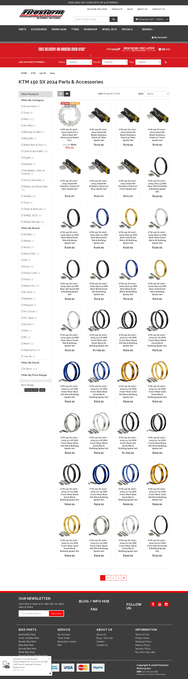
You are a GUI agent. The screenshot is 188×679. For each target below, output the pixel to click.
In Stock (30, 369)
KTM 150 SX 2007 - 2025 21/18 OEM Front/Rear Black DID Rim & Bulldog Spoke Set (128, 340)
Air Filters (30, 125)
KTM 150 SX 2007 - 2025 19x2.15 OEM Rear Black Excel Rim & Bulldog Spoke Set (99, 289)
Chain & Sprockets (36, 151)
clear (42, 390)
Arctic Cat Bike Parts (29, 638)
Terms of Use (142, 634)
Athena (29, 241)
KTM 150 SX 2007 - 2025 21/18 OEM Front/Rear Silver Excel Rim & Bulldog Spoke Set (98, 443)
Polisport (30, 305)
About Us (142, 9)
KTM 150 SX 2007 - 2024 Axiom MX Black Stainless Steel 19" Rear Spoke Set (128, 134)
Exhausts (30, 164)
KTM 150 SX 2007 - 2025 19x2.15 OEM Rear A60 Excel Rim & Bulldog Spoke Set (69, 289)
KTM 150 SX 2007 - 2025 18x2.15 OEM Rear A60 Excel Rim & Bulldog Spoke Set (157, 186)
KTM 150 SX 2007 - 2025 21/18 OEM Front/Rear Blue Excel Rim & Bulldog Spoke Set (98, 391)
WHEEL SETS (109, 29)
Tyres (75, 29)
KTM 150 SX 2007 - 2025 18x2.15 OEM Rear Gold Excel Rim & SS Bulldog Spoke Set (128, 237)
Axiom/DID (31, 253)
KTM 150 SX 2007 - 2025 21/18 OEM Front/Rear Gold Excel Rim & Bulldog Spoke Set (157, 391)
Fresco (29, 279)
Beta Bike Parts (26, 645)
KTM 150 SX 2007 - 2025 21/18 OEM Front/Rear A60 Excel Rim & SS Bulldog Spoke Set (98, 340)
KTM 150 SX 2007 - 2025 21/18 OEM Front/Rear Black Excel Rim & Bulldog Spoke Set (157, 340)
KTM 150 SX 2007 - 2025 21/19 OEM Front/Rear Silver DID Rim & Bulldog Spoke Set (99, 545)
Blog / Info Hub (104, 638)
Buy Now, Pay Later (97, 9)
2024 (52, 73)
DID (27, 260)
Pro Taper (30, 318)
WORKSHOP (90, 29)
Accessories (39, 29)
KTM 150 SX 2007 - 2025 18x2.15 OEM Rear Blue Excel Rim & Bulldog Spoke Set (99, 237)
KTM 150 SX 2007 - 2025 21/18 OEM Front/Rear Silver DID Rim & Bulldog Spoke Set (69, 443)
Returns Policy (142, 645)
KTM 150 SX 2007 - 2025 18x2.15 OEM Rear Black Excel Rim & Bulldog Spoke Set (69, 237)
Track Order (63, 638)
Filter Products (30, 94)
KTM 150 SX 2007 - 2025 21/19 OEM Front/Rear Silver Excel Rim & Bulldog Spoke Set (128, 545)
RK (27, 337)
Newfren (29, 298)
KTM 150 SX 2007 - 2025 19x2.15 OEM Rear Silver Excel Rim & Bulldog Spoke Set (69, 340)
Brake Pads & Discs (35, 145)
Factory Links (32, 273)
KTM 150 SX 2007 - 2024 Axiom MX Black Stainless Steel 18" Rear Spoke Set (99, 134)
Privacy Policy (142, 638)
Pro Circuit (30, 311)
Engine (29, 157)
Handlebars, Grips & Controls (32, 172)
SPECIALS (127, 29)
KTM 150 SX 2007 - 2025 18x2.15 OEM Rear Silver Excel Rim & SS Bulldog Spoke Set (157, 237)
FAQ (59, 645)
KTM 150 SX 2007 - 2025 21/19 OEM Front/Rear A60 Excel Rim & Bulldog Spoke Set (128, 443)
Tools (28, 112)
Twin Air (29, 356)
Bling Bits (30, 138)
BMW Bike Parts (27, 652)
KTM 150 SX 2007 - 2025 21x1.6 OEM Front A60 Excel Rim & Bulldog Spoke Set (157, 545)
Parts (22, 29)
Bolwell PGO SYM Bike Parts (33, 655)
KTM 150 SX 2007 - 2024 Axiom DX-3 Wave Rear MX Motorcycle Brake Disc (69, 134)
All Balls (29, 234)
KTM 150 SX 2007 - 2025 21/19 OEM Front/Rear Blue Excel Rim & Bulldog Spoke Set (128, 494)
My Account (63, 634)
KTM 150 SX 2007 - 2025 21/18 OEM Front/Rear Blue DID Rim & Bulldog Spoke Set (69, 391)
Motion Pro (31, 286)
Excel (29, 266)
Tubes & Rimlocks (35, 209)
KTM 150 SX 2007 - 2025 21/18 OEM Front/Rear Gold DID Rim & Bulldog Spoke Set (128, 391)
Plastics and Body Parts (34, 188)
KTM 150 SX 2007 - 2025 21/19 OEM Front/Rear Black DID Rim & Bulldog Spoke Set (157, 443)
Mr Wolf (29, 292)
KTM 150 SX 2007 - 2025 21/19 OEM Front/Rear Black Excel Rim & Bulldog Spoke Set (69, 494)
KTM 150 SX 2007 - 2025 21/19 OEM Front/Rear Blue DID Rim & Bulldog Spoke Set (99, 494)
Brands (148, 29)
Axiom (29, 247)
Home (24, 73)
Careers (100, 641)
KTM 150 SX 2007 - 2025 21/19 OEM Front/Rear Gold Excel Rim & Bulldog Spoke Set (69, 545)
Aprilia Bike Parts (27, 634)
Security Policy (143, 648)
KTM (33, 73)
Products (117, 9)
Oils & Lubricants (34, 180)
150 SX (42, 73)
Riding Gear (59, 29)
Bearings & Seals (34, 132)
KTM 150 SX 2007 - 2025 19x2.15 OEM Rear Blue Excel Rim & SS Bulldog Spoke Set (128, 289)
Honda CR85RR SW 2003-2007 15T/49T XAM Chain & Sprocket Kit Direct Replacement (30, 664)
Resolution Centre (66, 641)
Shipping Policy (143, 641)
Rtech (29, 343)
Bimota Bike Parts (27, 648)
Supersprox (32, 350)
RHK (28, 330)
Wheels (30, 196)
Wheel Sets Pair (34, 222)
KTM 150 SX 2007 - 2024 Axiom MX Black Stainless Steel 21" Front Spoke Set (157, 134)
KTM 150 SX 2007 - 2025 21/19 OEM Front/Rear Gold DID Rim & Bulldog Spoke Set (157, 494)
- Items (149, 19)
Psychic (29, 324)
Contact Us (158, 9)
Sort (140, 93)
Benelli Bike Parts (27, 641)
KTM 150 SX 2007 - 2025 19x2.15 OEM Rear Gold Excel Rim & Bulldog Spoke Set (157, 289)
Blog (130, 9)
